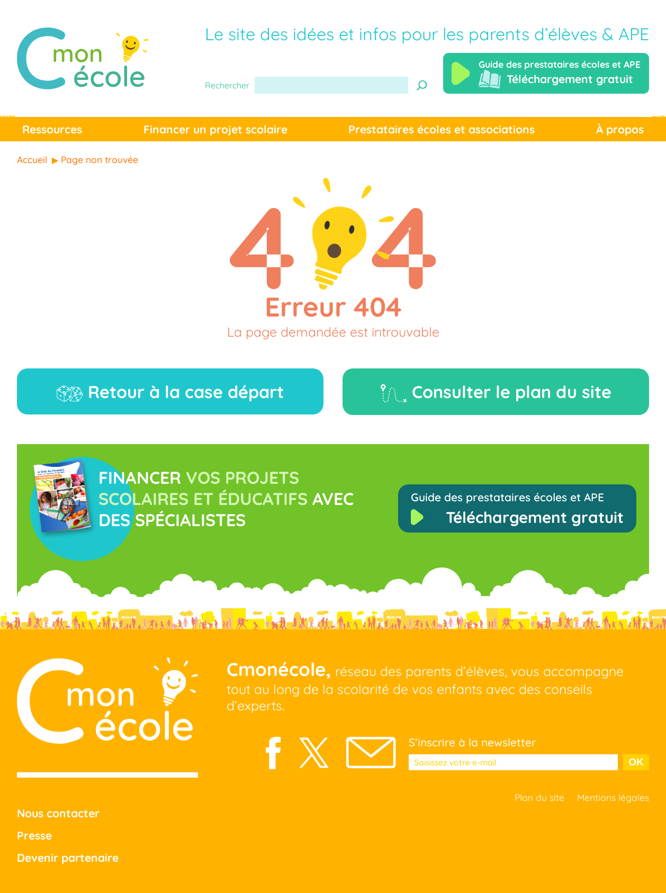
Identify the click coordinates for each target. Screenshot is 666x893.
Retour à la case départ (170, 391)
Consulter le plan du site (496, 392)
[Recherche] (421, 85)
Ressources (52, 129)
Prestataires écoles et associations (441, 129)
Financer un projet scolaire (215, 129)
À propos (620, 129)
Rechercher (227, 85)
